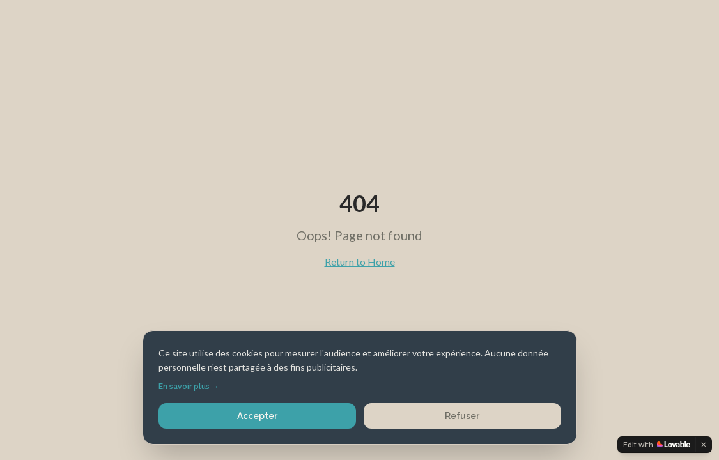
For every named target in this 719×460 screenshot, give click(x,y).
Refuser (462, 416)
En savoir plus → (188, 386)
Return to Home (360, 262)
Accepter (257, 416)
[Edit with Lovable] (656, 444)
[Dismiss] (703, 444)
